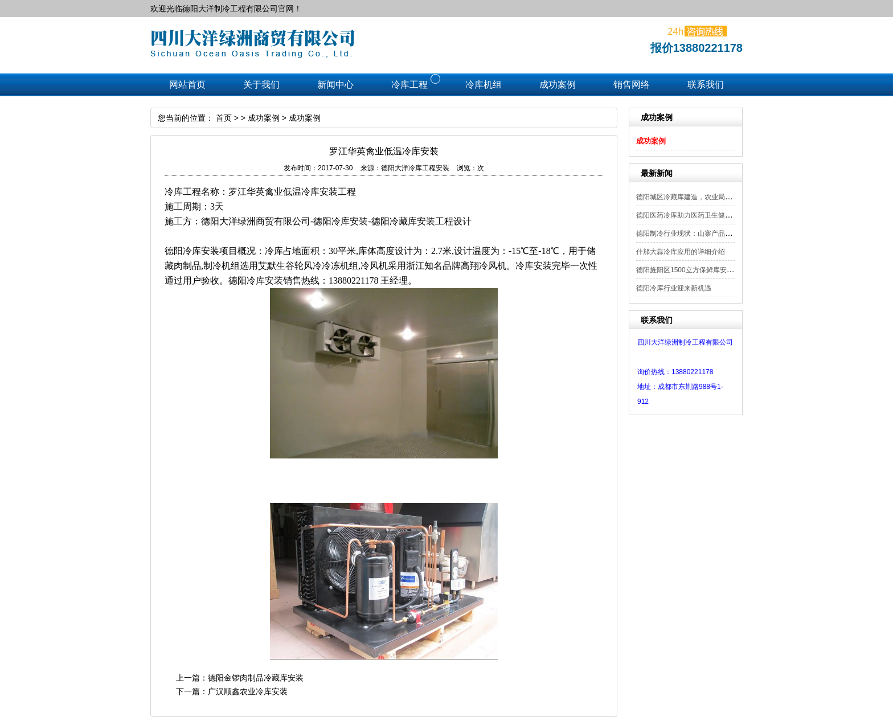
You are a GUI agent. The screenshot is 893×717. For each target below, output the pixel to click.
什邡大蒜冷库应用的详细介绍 (680, 252)
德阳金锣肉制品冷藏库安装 (256, 677)
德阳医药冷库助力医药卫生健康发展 (690, 215)
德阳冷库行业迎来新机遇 (673, 288)
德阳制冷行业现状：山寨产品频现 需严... (698, 233)
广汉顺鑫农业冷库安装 (248, 691)
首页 (224, 117)
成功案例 (651, 141)
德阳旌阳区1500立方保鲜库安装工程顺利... (701, 270)
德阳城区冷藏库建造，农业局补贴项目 (694, 197)
